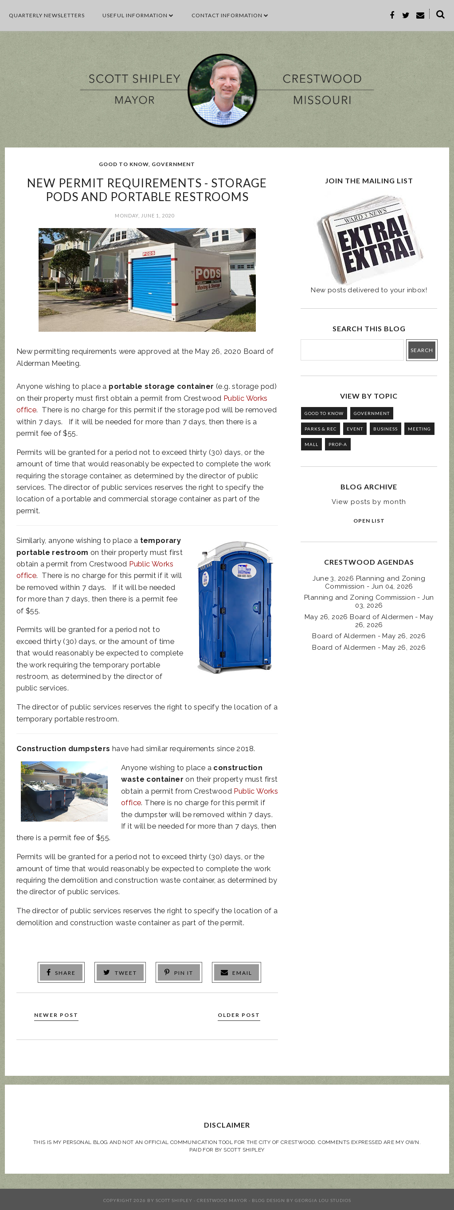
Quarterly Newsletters (47, 15)
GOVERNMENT (173, 164)
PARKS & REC (321, 428)
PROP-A (338, 444)
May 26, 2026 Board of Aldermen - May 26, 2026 (369, 621)
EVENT (355, 428)
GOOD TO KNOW (124, 164)
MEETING (419, 428)
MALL (311, 444)
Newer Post (60, 1013)
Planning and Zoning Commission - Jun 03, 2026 (369, 601)
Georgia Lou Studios (323, 1198)
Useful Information (138, 15)
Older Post (235, 1013)
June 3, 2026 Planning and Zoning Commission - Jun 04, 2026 (369, 582)
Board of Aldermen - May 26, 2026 (369, 636)
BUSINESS (385, 428)
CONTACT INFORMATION (230, 15)
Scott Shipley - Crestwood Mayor (201, 1198)
